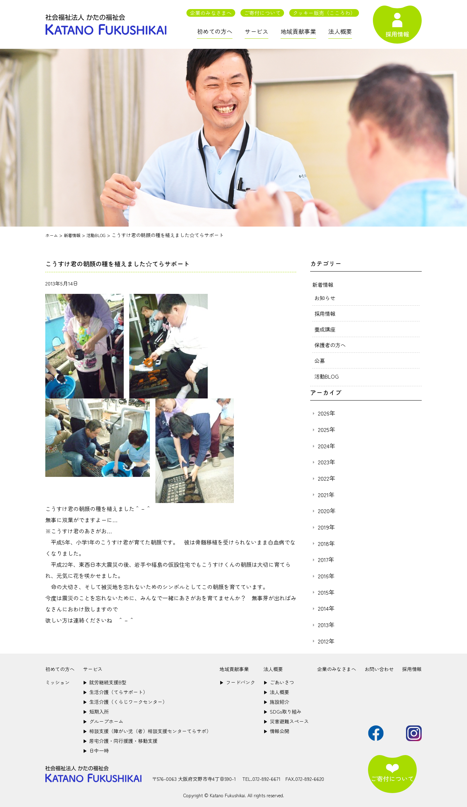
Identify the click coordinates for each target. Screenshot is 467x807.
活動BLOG (327, 376)
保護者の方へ (331, 345)
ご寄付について (262, 12)
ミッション (57, 682)
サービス (256, 31)
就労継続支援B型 (105, 682)
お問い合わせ (379, 668)
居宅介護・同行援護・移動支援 (120, 740)
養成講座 (325, 329)
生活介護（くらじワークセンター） (125, 701)
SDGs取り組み (282, 711)
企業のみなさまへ (211, 12)
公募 (320, 360)
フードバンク (237, 682)
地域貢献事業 (298, 31)
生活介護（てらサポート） (115, 691)
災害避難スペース (286, 721)
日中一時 (96, 750)
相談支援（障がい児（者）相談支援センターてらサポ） (147, 731)
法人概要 (340, 31)
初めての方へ (214, 31)
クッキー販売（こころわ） (324, 12)
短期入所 (96, 711)
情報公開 (276, 731)
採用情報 (325, 313)
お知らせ (325, 298)
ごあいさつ (278, 682)
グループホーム (103, 721)
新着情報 (323, 284)
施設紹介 (276, 701)
